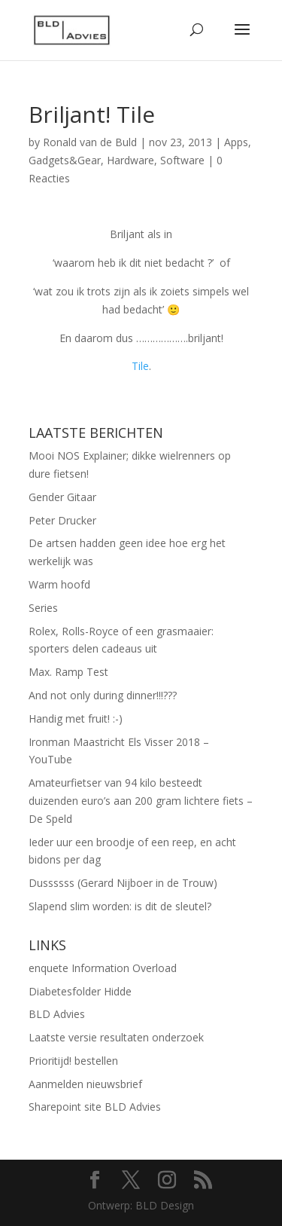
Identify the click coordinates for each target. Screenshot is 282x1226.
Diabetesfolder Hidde (80, 991)
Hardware (130, 160)
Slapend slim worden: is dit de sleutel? (120, 906)
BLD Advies (57, 1014)
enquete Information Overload (103, 968)
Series (43, 608)
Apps (236, 142)
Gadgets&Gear (65, 160)
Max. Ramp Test (68, 672)
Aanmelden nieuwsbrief (85, 1084)
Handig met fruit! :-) (76, 718)
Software (182, 160)
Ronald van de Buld (90, 142)
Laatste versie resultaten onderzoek (116, 1037)
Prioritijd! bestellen (73, 1060)
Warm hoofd (59, 584)
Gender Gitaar (62, 497)
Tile (140, 366)
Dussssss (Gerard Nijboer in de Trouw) (123, 883)
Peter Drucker (62, 520)
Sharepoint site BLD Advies (95, 1106)
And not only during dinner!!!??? (103, 695)
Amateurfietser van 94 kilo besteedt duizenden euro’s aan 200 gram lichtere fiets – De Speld (141, 800)
